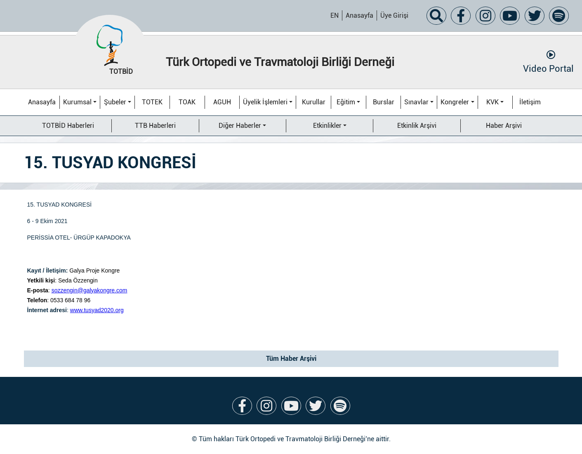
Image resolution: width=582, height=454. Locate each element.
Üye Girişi (394, 15)
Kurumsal (77, 102)
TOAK (187, 102)
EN (334, 15)
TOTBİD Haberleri (68, 125)
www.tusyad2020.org (97, 310)
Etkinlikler (327, 125)
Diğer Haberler (240, 125)
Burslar (383, 102)
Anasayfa (359, 15)
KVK (492, 102)
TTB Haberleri (155, 125)
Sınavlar (416, 102)
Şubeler (115, 102)
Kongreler (455, 102)
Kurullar (313, 102)
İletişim (530, 102)
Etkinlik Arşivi (416, 125)
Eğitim (346, 102)
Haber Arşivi (504, 125)
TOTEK (152, 102)
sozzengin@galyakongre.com (89, 290)
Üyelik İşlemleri (265, 102)
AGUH (222, 102)
